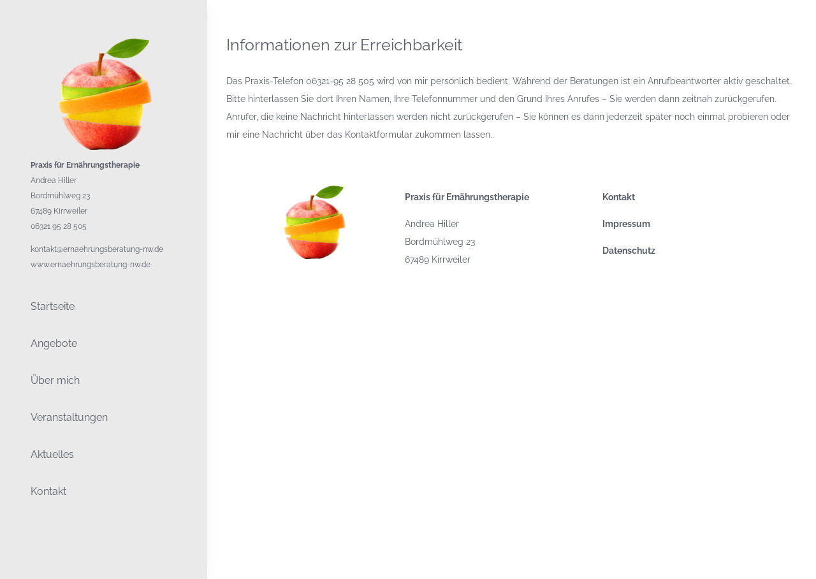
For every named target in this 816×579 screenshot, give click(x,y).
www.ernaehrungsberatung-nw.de (90, 264)
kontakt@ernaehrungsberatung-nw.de (97, 249)
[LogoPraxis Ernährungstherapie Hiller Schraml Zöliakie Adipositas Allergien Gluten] (104, 43)
